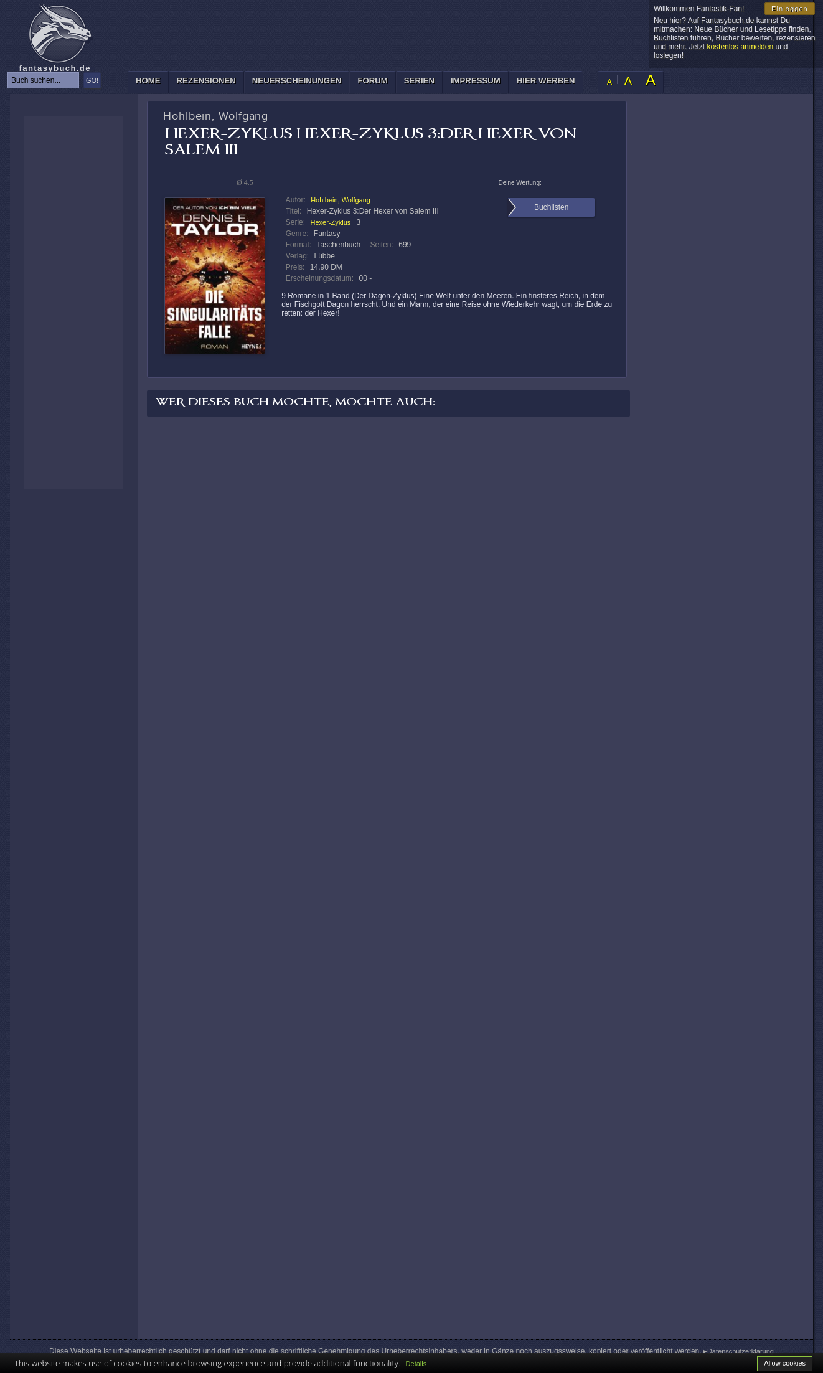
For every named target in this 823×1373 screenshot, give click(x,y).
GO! (92, 80)
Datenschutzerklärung (740, 1351)
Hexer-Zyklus (330, 222)
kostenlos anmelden (740, 46)
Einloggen (789, 8)
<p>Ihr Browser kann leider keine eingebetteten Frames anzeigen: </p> (73, 302)
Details (416, 1363)
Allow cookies (785, 1363)
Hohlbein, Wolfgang (340, 200)
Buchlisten (551, 207)
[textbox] (43, 80)
